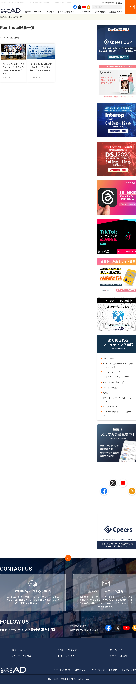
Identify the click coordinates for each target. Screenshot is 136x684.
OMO (105, 392)
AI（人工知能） (110, 406)
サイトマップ (98, 669)
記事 (27, 11)
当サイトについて (61, 669)
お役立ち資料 (114, 11)
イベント (49, 11)
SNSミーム (108, 358)
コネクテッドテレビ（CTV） (117, 377)
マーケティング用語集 (116, 655)
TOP (2, 17)
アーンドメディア (111, 371)
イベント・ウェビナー (68, 649)
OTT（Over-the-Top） (114, 382)
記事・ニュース (19, 649)
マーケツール (85, 11)
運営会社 (119, 3)
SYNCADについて (108, 3)
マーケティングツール (116, 649)
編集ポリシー (81, 669)
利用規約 (113, 669)
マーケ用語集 (100, 11)
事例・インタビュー (66, 11)
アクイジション (110, 387)
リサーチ (38, 11)
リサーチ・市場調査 (21, 655)
